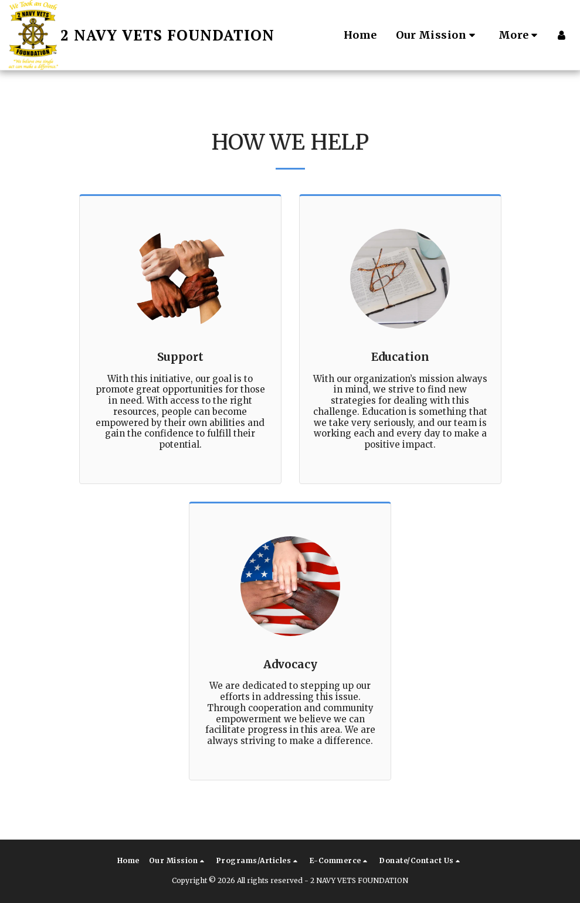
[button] (438, 35)
